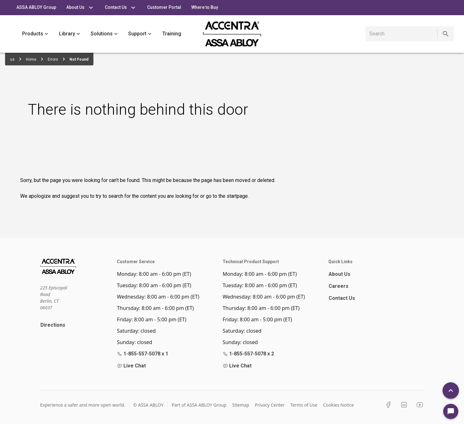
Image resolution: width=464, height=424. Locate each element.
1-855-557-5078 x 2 (248, 354)
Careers (338, 286)
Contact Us (342, 298)
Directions (52, 325)
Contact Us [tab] (121, 7)
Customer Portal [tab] (164, 7)
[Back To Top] (451, 390)
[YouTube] (420, 405)
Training (172, 34)
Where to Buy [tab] (204, 7)
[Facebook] (388, 405)
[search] (402, 34)
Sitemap (240, 405)
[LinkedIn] (404, 405)
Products (35, 34)
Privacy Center (269, 405)
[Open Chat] (450, 411)
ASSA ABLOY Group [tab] (36, 7)
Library (70, 34)
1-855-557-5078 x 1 (142, 354)
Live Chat (131, 366)
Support (140, 34)
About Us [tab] (80, 7)
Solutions (104, 34)
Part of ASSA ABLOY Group (199, 405)
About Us (339, 274)
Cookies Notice (338, 405)
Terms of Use (304, 405)
